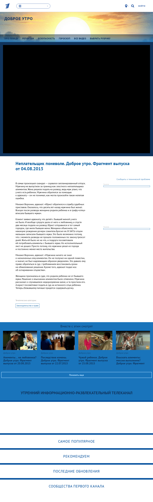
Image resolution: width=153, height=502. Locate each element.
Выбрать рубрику (100, 38)
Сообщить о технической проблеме (133, 179)
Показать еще (76, 374)
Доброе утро (18, 18)
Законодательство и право (27, 305)
